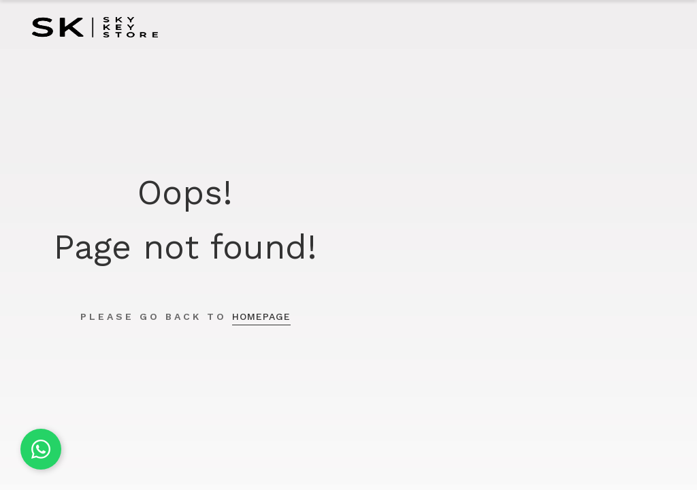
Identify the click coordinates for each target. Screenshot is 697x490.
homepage (261, 316)
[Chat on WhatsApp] (40, 449)
